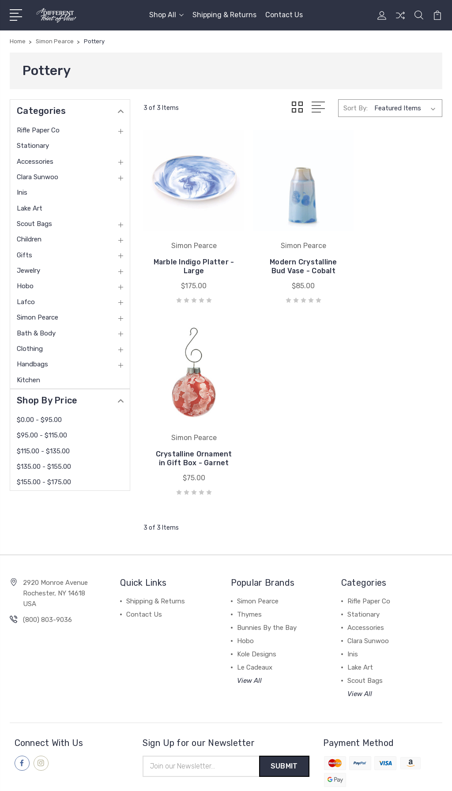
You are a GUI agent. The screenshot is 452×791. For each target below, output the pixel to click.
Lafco (26, 302)
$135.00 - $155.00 (44, 467)
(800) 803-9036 (47, 578)
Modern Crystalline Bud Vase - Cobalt (293, 267)
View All (249, 639)
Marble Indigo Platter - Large (190, 267)
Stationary (33, 146)
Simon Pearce (37, 317)
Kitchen (28, 380)
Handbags (32, 364)
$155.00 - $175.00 (44, 482)
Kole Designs (256, 613)
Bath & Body (36, 333)
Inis (22, 192)
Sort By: (355, 108)
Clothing (30, 349)
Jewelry (28, 271)
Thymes (249, 573)
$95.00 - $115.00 (42, 435)
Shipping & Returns (224, 15)
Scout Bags (34, 224)
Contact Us (284, 15)
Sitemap (125, 776)
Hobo (25, 286)
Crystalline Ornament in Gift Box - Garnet (395, 263)
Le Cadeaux (254, 626)
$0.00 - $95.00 (39, 420)
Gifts (24, 255)
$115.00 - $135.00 (43, 451)
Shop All (166, 15)
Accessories (35, 162)
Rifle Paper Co (38, 130)
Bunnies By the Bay (267, 586)
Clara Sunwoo (37, 177)
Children (29, 239)
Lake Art (29, 208)
